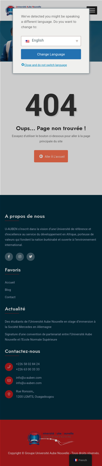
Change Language (51, 54)
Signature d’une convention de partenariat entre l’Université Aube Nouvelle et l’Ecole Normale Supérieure (48, 336)
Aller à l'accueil (51, 156)
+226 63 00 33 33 (28, 369)
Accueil (10, 282)
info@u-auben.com (29, 378)
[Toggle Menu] (92, 10)
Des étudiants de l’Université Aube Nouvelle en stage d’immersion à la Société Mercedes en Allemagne (50, 324)
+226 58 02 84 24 (28, 364)
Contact (10, 297)
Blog (8, 290)
